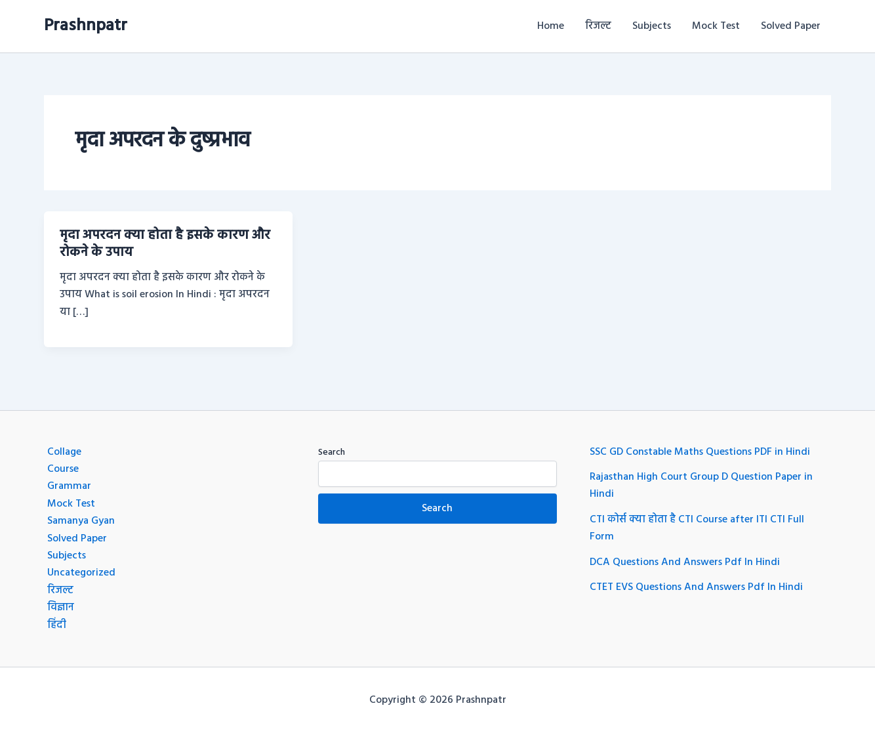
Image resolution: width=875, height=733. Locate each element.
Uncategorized (81, 572)
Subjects (651, 26)
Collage (64, 452)
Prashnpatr (85, 25)
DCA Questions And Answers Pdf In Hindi (685, 562)
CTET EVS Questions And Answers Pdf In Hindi (696, 587)
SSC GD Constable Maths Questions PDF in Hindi (700, 452)
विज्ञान (60, 607)
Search (331, 452)
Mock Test (716, 26)
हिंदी (56, 625)
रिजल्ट (598, 26)
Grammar (69, 486)
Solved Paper (791, 26)
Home (550, 26)
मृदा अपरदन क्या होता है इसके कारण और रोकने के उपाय (165, 244)
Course (63, 469)
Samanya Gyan (81, 521)
